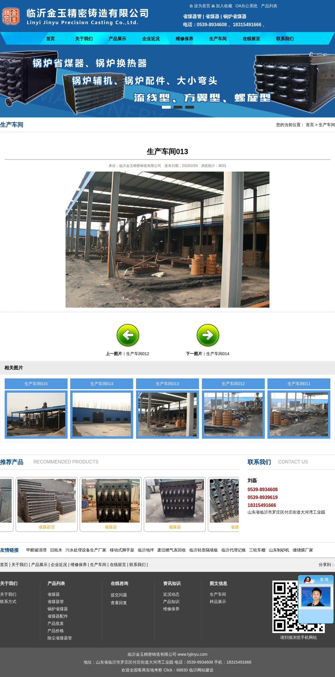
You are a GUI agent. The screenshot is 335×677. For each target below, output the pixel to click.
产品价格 (55, 630)
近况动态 (171, 594)
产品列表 (56, 583)
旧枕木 (56, 550)
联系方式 (8, 601)
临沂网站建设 (201, 670)
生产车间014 (217, 353)
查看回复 (119, 602)
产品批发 (55, 623)
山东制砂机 (279, 550)
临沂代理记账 (233, 550)
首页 (50, 38)
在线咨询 (119, 583)
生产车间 (218, 38)
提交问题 (119, 595)
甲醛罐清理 (36, 550)
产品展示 (117, 38)
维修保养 (184, 38)
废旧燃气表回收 (171, 550)
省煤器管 (55, 601)
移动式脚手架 (122, 550)
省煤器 (53, 594)
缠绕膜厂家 (303, 550)
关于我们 (84, 38)
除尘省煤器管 (59, 638)
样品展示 (218, 601)
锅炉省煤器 (57, 609)
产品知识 (171, 601)
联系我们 (285, 38)
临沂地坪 (146, 550)
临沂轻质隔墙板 (203, 550)
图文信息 (218, 583)
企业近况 (151, 38)
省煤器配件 (57, 616)
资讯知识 (172, 583)
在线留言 (251, 38)
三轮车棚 (257, 550)
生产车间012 (137, 353)
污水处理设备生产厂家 (86, 550)
